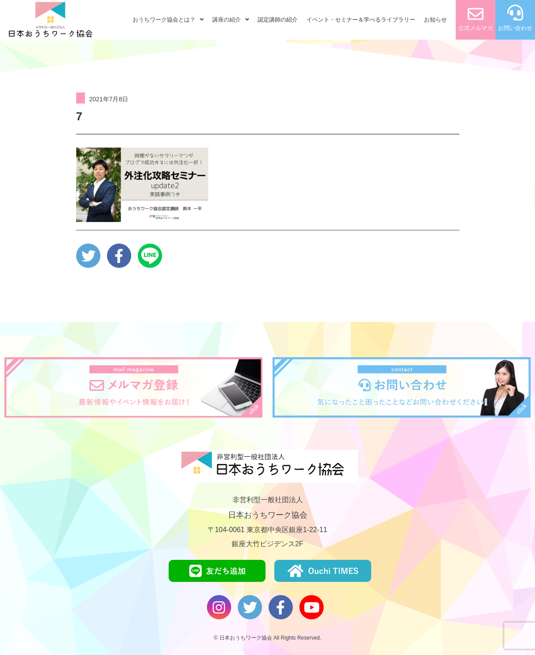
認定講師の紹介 (278, 19)
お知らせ (435, 19)
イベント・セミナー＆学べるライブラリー (360, 19)
